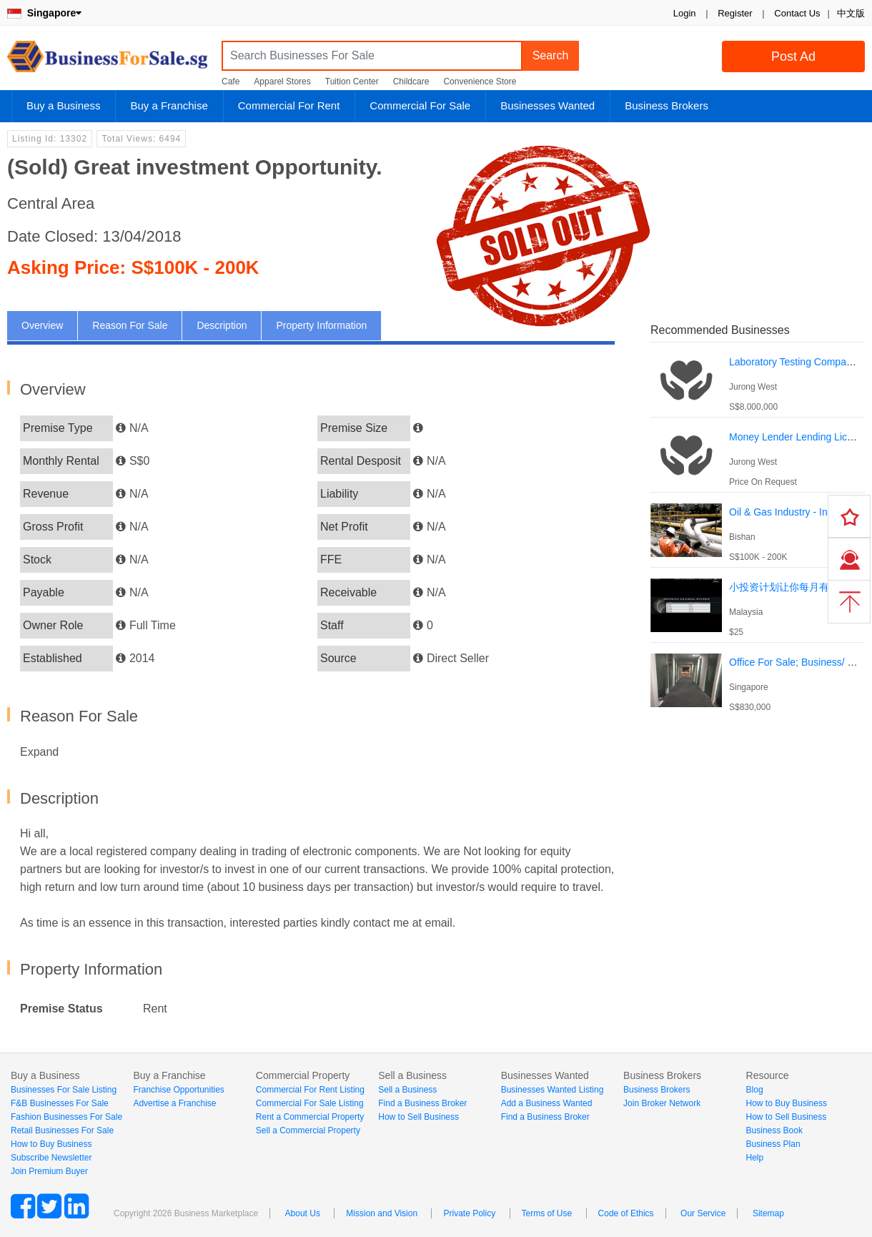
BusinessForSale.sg (107, 61)
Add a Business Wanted (547, 1103)
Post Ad (793, 56)
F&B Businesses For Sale (60, 1103)
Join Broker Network (661, 1103)
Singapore (44, 13)
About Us (302, 1213)
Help (755, 1158)
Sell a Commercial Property (308, 1130)
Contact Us (797, 13)
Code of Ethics (626, 1213)
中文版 (851, 13)
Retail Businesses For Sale (62, 1130)
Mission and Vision (381, 1213)
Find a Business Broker (422, 1103)
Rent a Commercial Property (310, 1117)
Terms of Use (547, 1213)
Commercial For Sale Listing (310, 1103)
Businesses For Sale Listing (64, 1090)
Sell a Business (407, 1090)
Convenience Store (479, 82)
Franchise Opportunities (178, 1090)
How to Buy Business (51, 1144)
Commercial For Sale (420, 105)
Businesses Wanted (547, 105)
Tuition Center (352, 82)
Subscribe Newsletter (51, 1158)
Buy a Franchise (168, 105)
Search (550, 55)
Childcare (411, 82)
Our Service (702, 1213)
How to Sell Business (418, 1117)
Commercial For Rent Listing (310, 1090)
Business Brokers (666, 105)
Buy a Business (63, 105)
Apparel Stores (282, 82)
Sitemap (768, 1213)
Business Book (774, 1130)
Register (735, 13)
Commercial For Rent (289, 105)
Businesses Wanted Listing (552, 1090)
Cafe (230, 82)
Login (684, 13)
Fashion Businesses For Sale (66, 1117)
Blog (754, 1090)
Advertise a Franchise (174, 1103)
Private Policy (469, 1213)
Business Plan (773, 1144)
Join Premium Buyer (49, 1171)
